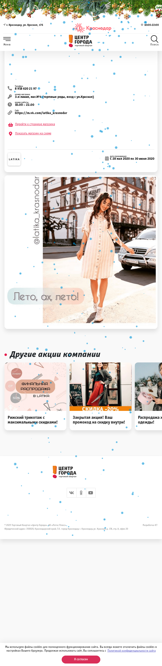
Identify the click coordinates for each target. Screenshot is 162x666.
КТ (156, 525)
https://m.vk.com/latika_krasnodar (41, 113)
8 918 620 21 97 (26, 88)
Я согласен (81, 659)
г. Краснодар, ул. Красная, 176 (23, 28)
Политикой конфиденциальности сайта (132, 650)
